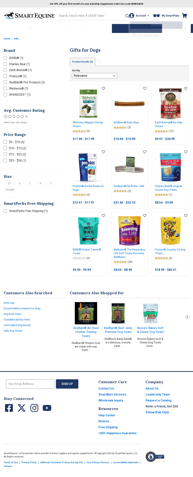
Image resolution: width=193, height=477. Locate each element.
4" (41, 182)
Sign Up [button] (67, 393)
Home (7, 37)
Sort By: (76, 69)
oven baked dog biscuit (19, 337)
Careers (8, 475)
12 (9, 182)
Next (187, 326)
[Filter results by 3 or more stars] (13, 115)
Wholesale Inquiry (110, 409)
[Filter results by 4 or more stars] (17, 115)
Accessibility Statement (125, 471)
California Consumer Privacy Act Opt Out (61, 471)
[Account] (137, 15)
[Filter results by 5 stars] (20, 115)
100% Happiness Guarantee (117, 442)
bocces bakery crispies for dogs (25, 318)
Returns (103, 430)
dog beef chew (13, 324)
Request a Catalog (159, 409)
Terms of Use (11, 471)
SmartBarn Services (112, 403)
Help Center (106, 424)
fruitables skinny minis (18, 331)
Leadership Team (158, 403)
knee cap (9, 312)
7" (51, 182)
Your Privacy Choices (97, 471)
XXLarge (9, 188)
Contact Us (106, 397)
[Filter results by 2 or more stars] (9, 115)
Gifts (18, 37)
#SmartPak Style (157, 421)
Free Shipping (108, 436)
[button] (119, 15)
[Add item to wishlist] (103, 87)
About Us (152, 397)
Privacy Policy (28, 471)
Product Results (85, 60)
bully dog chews (14, 343)
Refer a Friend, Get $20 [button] (162, 415)
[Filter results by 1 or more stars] (5, 115)
